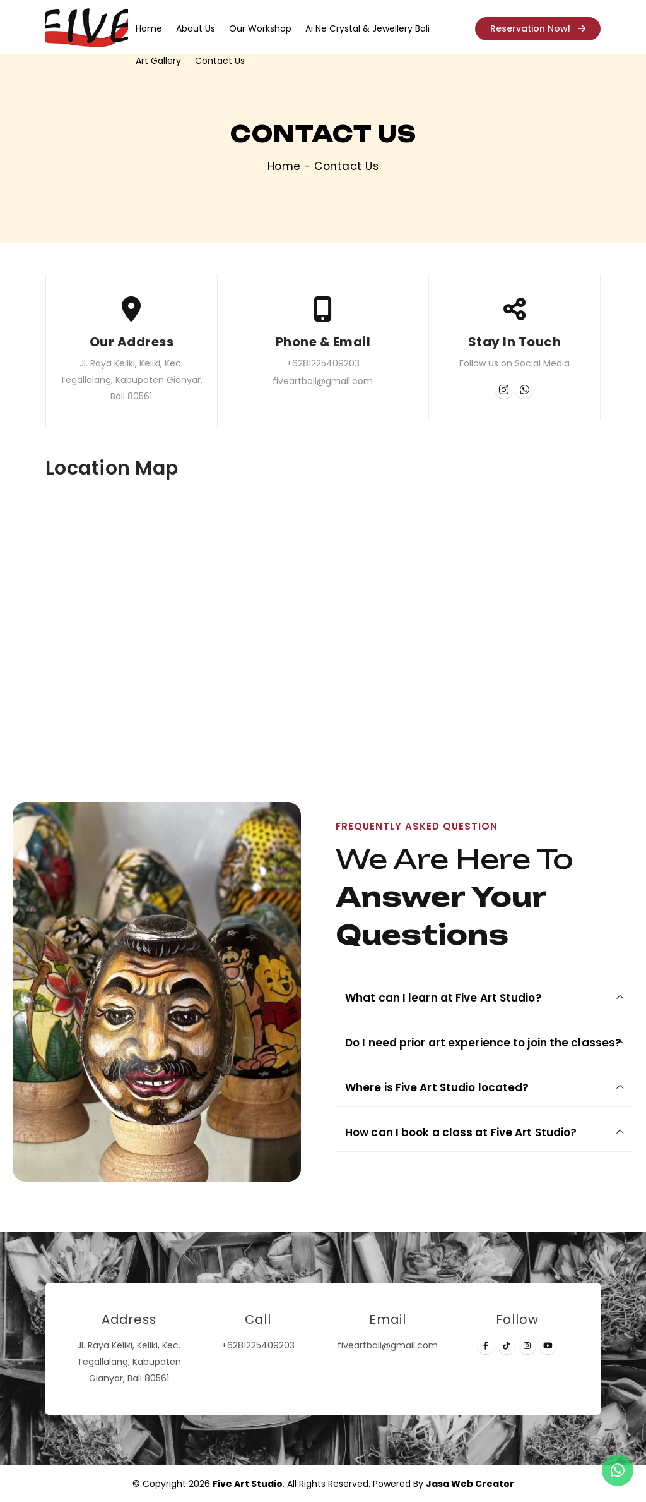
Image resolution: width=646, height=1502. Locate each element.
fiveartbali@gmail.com (323, 381)
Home (149, 28)
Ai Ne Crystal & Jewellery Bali (367, 28)
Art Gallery (158, 60)
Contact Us (220, 60)
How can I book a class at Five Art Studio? (461, 1132)
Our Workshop (260, 28)
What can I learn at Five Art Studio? (443, 997)
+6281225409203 (323, 363)
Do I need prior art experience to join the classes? (483, 1042)
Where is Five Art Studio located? (437, 1087)
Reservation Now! (537, 28)
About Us (195, 28)
